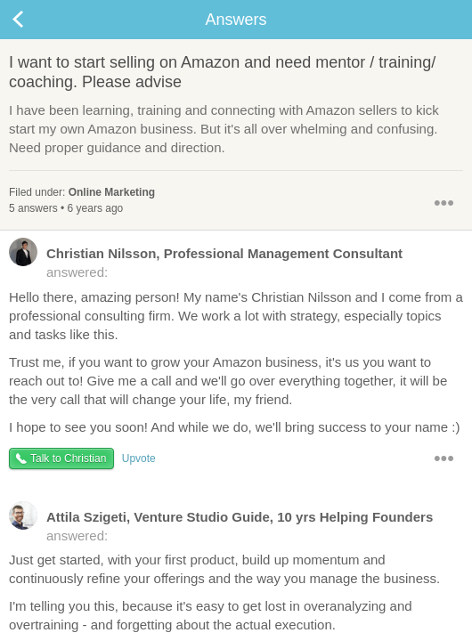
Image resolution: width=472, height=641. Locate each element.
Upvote (139, 458)
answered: (206, 262)
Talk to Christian (68, 458)
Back (35, 19)
